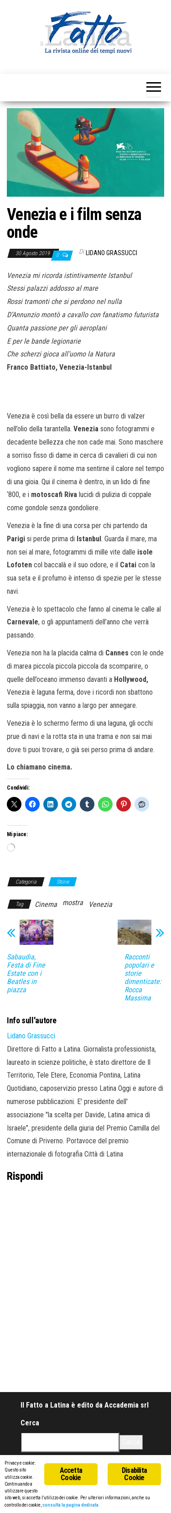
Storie (63, 882)
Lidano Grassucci (111, 253)
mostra (72, 902)
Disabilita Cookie (134, 1474)
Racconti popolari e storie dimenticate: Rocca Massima (142, 977)
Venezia (100, 904)
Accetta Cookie (71, 1474)
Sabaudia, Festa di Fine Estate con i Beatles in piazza (26, 973)
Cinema (46, 904)
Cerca (30, 1423)
